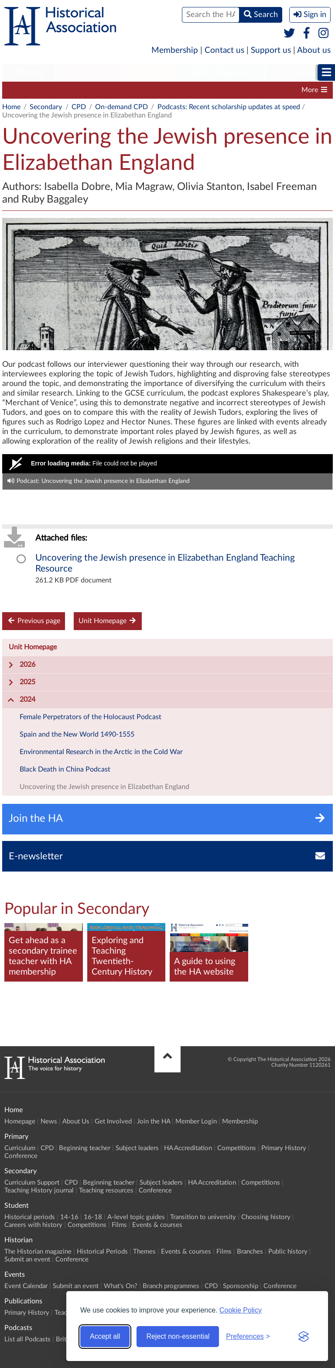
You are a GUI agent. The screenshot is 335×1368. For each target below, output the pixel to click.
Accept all (105, 1336)
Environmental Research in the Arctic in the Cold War (101, 751)
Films (119, 1225)
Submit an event (27, 1259)
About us (314, 50)
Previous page (33, 620)
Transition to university (203, 1217)
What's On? (120, 1286)
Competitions (236, 1148)
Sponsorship (240, 1286)
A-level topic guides (136, 1217)
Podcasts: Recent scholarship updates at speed (228, 106)
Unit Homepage (108, 620)
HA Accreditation (262, 89)
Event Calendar (26, 1286)
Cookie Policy (240, 1310)
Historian (294, 72)
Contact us (224, 50)
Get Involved (113, 1121)
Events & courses (157, 1225)
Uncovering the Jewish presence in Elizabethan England (104, 786)
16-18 (93, 1217)
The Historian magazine (38, 1251)
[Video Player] (167, 463)
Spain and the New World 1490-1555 (77, 734)
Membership (174, 50)
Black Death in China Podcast (65, 769)
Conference (21, 1156)
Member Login (196, 1121)
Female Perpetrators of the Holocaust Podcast (90, 716)
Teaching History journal (39, 1190)
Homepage (19, 1121)
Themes (144, 1251)
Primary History (283, 1148)
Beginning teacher (135, 89)
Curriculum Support (37, 89)
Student (147, 72)
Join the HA (153, 1121)
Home (11, 106)
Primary (28, 72)
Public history (288, 1251)
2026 (21, 665)
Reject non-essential (177, 1336)
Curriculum (19, 1148)
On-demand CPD (121, 106)
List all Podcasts (27, 1339)
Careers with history (33, 1225)
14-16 (69, 1217)
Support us (271, 50)
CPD (88, 89)
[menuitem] (28, 73)
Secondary (88, 72)
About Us (75, 1121)
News (49, 1121)
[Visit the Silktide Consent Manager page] (303, 1336)
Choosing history (266, 1217)
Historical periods (29, 1217)
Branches (250, 1251)
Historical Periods (102, 1251)
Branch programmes (171, 1286)
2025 (21, 682)
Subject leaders (199, 89)
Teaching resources (106, 1190)
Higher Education (220, 72)
